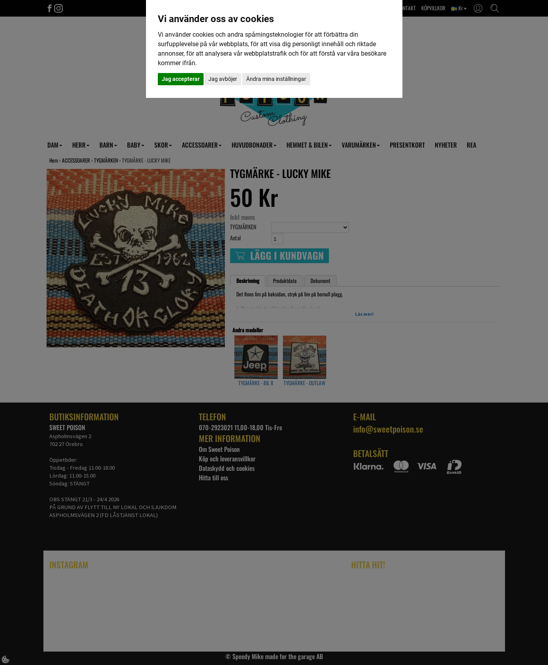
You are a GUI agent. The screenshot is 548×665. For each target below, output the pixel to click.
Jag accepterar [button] (181, 79)
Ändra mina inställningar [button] (276, 79)
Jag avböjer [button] (222, 79)
